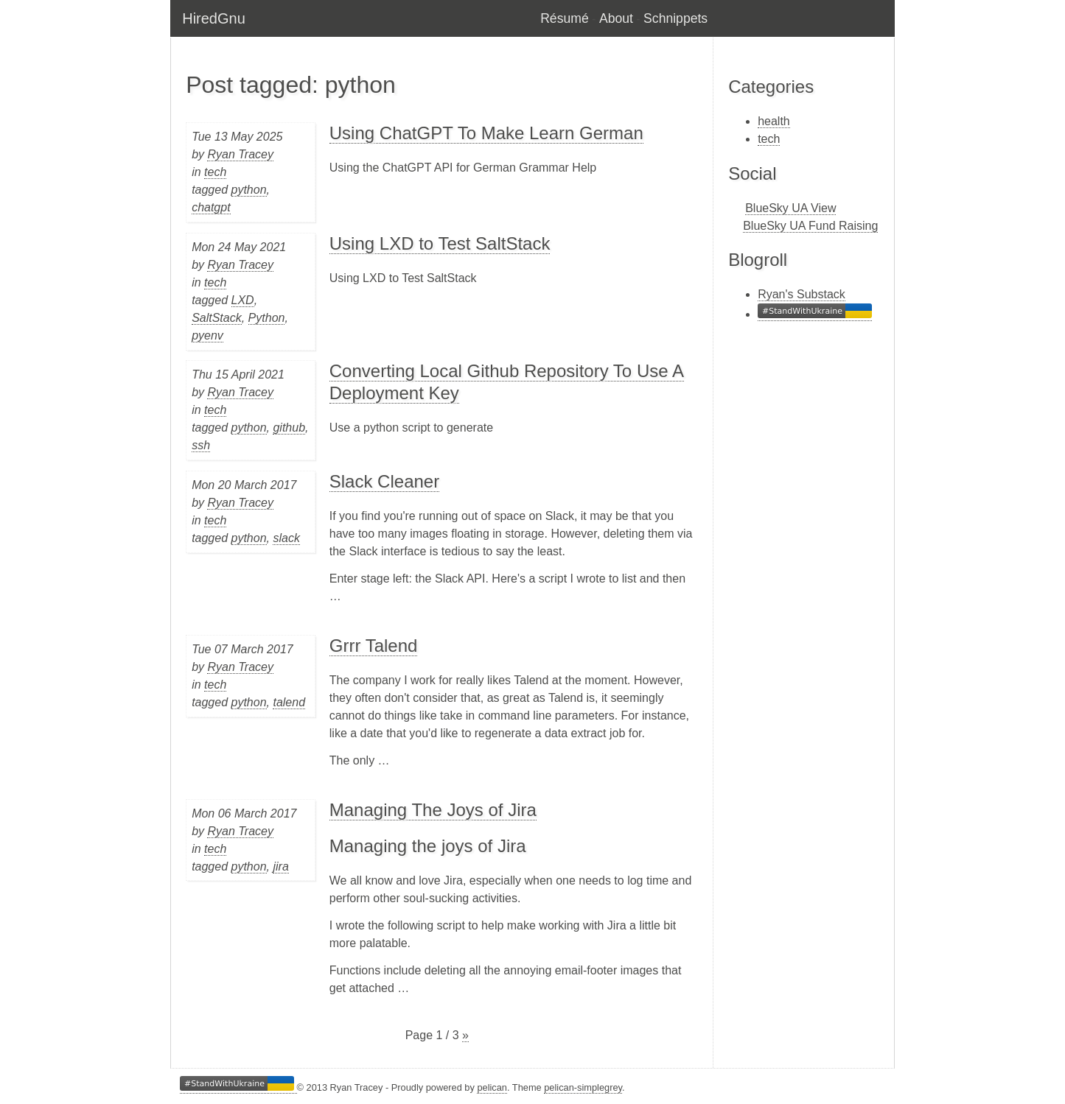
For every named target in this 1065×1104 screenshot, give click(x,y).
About (616, 18)
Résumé (564, 18)
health (774, 121)
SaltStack (217, 318)
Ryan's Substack (801, 294)
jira (280, 866)
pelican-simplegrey (583, 1087)
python (249, 189)
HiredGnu (213, 18)
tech (215, 172)
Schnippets (675, 18)
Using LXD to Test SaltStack (440, 243)
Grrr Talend (373, 645)
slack (286, 538)
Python (266, 318)
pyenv (207, 335)
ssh (201, 445)
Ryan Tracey (240, 154)
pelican (492, 1087)
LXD (242, 300)
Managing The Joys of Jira (433, 810)
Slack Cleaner (384, 481)
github (289, 427)
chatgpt (211, 207)
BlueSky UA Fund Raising (810, 225)
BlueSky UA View (790, 208)
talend (289, 702)
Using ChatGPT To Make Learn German (486, 133)
